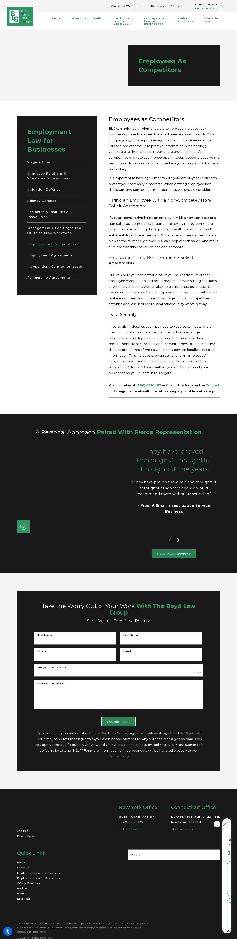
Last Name (130, 635)
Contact (177, 6)
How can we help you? (52, 683)
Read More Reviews (174, 553)
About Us (23, 867)
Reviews (157, 6)
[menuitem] (59, 21)
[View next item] (178, 540)
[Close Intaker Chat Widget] (225, 821)
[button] (7, 931)
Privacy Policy (26, 835)
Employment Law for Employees (38, 872)
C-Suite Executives (29, 883)
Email (127, 651)
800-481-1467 (207, 8)
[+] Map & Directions (130, 829)
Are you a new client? (51, 667)
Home (21, 862)
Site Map (23, 830)
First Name (44, 635)
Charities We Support (127, 6)
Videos (21, 893)
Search (137, 854)
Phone (41, 651)
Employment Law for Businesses (38, 878)
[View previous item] (170, 540)
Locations (23, 898)
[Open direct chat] (217, 821)
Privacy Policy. (118, 756)
